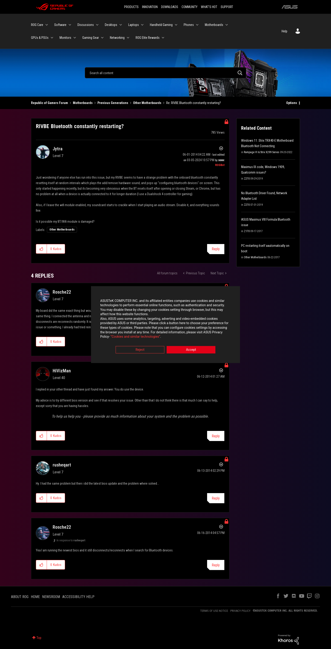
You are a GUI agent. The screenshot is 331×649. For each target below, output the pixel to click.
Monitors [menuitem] (65, 37)
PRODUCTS (131, 7)
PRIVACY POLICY (240, 610)
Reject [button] (140, 350)
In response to (71, 540)
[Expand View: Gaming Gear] (102, 37)
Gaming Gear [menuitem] (90, 37)
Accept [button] (191, 350)
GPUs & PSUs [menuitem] (40, 37)
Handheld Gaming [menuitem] (161, 25)
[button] (41, 248)
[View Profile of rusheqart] (62, 465)
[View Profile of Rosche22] (62, 292)
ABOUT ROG (20, 597)
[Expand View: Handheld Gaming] (176, 25)
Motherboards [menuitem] (214, 25)
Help (284, 31)
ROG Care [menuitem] (37, 25)
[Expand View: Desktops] (120, 25)
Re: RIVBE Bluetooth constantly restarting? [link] (193, 103)
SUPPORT (227, 7)
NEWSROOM (51, 597)
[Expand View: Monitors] (74, 37)
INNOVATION (150, 7)
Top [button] (39, 638)
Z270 (247, 178)
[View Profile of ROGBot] (220, 165)
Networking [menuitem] (117, 37)
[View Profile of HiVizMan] (62, 371)
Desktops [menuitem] (111, 25)
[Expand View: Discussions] (97, 25)
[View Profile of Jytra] (58, 149)
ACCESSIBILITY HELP (78, 597)
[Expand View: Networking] (128, 37)
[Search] (165, 72)
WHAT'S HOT (209, 7)
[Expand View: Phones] (197, 25)
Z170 (247, 231)
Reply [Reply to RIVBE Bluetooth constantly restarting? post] (216, 249)
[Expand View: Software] (70, 25)
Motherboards (83, 103)
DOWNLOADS (169, 7)
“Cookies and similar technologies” (135, 337)
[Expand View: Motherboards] (226, 25)
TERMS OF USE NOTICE (214, 610)
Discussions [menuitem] (85, 25)
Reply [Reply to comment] (216, 436)
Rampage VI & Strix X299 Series (261, 152)
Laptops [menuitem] (133, 25)
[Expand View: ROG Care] (46, 25)
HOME (35, 597)
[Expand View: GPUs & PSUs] (52, 37)
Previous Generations (112, 103)
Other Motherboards (147, 103)
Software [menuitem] (60, 25)
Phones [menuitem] (189, 25)
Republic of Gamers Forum (49, 103)
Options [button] (291, 103)
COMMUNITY (189, 7)
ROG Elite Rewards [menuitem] (148, 37)
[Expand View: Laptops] (142, 25)
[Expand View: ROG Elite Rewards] (163, 37)
